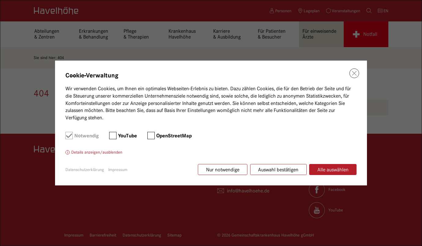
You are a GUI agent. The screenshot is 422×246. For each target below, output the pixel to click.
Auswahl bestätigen (278, 170)
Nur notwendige (222, 170)
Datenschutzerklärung (84, 169)
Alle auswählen (333, 170)
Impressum (118, 169)
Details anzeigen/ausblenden (96, 152)
